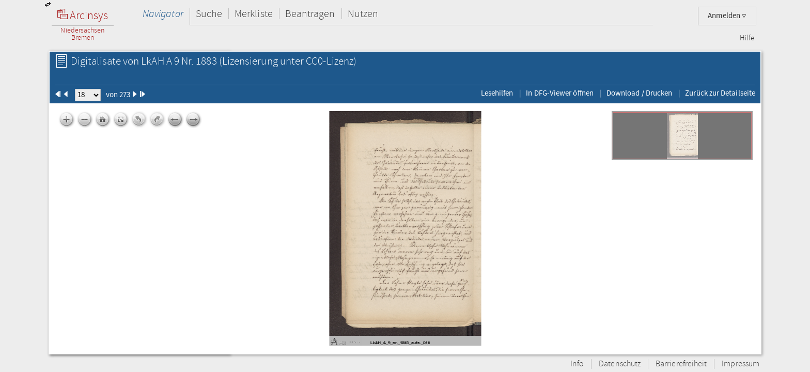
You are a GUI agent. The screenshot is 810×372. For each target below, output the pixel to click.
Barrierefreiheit (681, 364)
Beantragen (310, 13)
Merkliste (254, 13)
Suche (209, 13)
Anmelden (727, 16)
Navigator (163, 13)
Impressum (740, 364)
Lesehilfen (497, 93)
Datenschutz (620, 364)
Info (577, 364)
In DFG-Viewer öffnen (560, 93)
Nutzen (363, 13)
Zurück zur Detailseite (720, 93)
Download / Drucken (639, 93)
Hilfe (747, 38)
